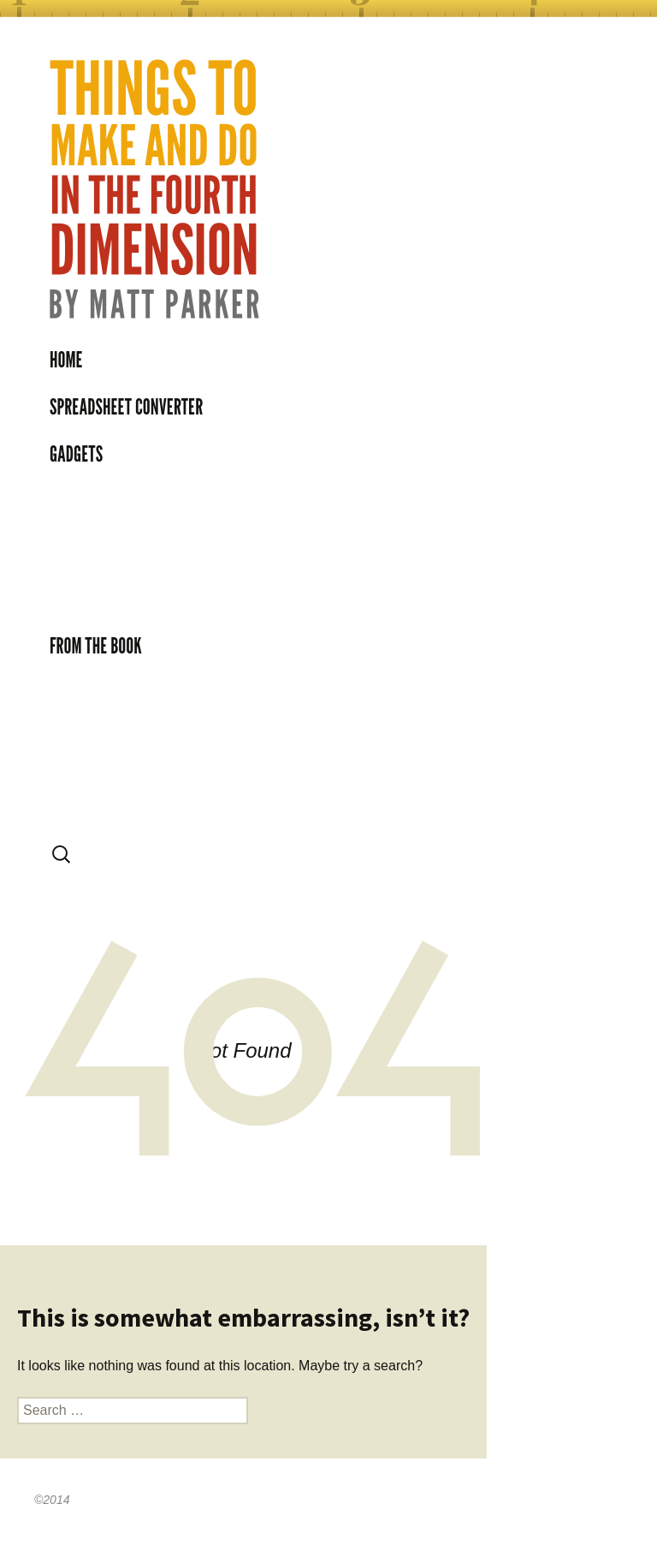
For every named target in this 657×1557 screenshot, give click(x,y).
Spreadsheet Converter (126, 407)
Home (66, 360)
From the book (96, 646)
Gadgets (76, 454)
